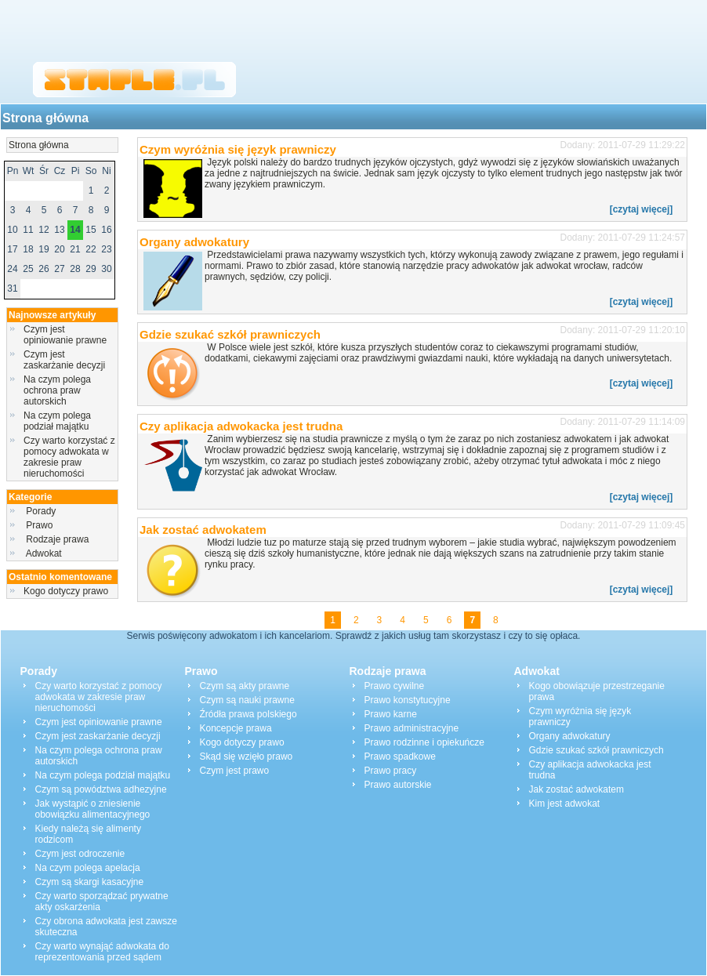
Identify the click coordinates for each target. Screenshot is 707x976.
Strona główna (45, 118)
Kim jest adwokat (564, 803)
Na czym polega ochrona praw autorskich (57, 390)
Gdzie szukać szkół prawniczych (230, 334)
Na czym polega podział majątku (57, 421)
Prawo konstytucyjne (407, 700)
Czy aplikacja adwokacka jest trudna (241, 426)
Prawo (40, 525)
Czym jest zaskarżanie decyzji (64, 360)
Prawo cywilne (394, 685)
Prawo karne (390, 714)
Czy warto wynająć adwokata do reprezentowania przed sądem (102, 952)
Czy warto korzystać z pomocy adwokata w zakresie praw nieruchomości (69, 457)
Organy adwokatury (194, 242)
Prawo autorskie (398, 784)
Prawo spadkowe (400, 756)
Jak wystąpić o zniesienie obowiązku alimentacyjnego (92, 809)
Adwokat (44, 553)
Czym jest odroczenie (80, 853)
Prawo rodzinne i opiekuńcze (424, 742)
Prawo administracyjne (411, 728)
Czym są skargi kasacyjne (89, 881)
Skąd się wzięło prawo (246, 756)
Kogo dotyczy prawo (66, 591)
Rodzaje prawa (58, 539)
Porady (41, 511)
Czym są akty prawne (245, 685)
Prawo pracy (390, 770)
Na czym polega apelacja (87, 867)
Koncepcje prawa (236, 728)
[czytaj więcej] (641, 209)
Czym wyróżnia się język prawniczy (238, 149)
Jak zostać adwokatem (203, 529)
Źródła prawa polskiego (248, 714)
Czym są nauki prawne (247, 700)
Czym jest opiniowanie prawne (65, 335)
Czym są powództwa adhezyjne (101, 789)
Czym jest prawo (235, 770)
